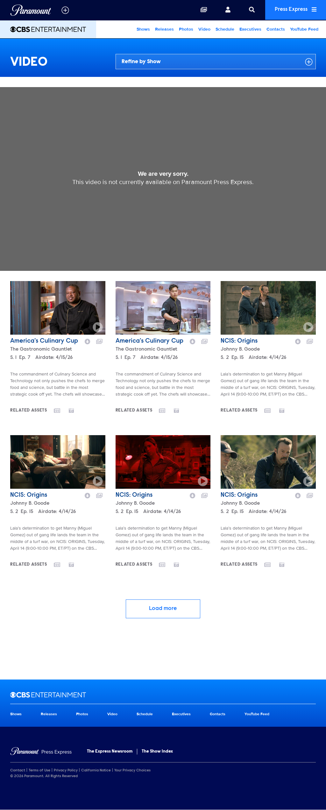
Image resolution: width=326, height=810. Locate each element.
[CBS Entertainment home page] (163, 695)
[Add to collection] (99, 341)
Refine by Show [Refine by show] (217, 61)
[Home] (41, 752)
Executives (250, 29)
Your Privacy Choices (132, 770)
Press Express (294, 10)
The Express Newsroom (109, 751)
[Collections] (201, 10)
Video (204, 29)
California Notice (96, 770)
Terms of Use (39, 770)
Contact (17, 770)
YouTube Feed (304, 29)
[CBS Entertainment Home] (48, 29)
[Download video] (87, 341)
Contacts (275, 29)
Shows (143, 29)
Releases (164, 29)
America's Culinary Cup (44, 341)
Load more (163, 609)
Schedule (225, 29)
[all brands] (65, 10)
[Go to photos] (75, 410)
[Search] (249, 10)
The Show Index (157, 751)
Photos (186, 29)
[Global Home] (30, 10)
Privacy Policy (66, 770)
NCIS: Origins (239, 341)
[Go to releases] (61, 411)
